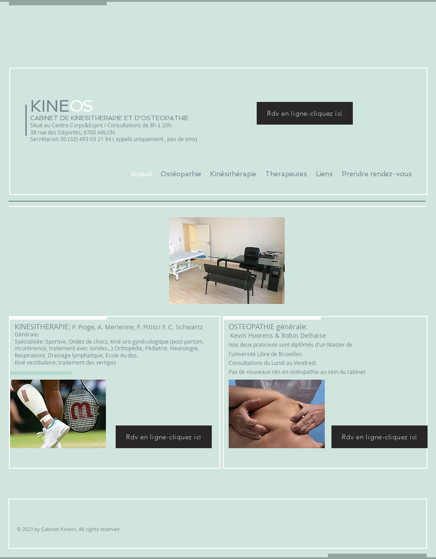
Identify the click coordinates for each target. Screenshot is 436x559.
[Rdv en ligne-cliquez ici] (305, 113)
